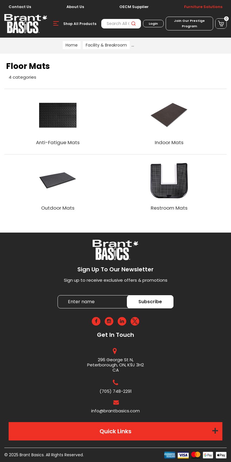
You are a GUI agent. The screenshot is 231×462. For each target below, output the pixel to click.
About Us (75, 6)
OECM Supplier (134, 6)
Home (72, 45)
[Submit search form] (133, 23)
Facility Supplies (150, 45)
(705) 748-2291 (116, 391)
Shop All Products (79, 23)
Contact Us (20, 6)
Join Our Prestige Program (189, 23)
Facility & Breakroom (106, 45)
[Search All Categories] (121, 23)
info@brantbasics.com (115, 411)
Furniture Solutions (203, 6)
